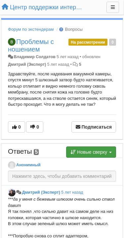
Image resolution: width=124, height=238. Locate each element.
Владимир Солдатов (34, 57)
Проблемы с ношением (31, 45)
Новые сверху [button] (91, 152)
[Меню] (112, 7)
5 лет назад (72, 192)
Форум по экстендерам (31, 29)
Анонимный (28, 165)
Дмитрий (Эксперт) (27, 64)
